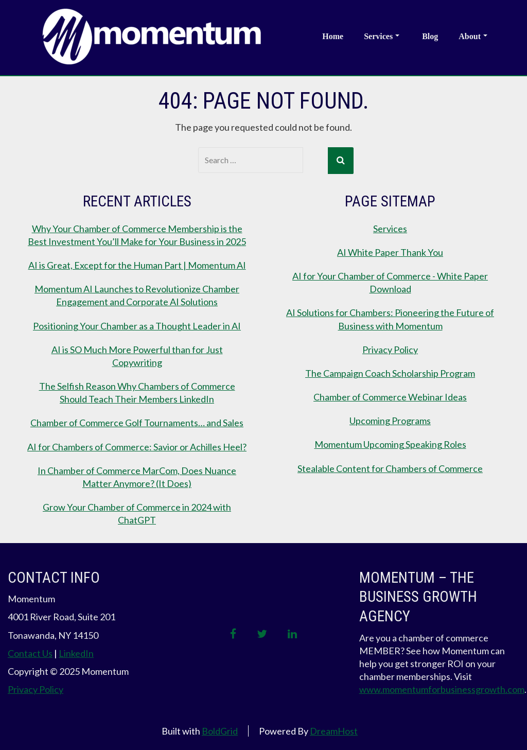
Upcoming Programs (390, 419)
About (473, 36)
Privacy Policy (390, 348)
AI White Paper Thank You (390, 250)
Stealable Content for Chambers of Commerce (390, 467)
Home (332, 36)
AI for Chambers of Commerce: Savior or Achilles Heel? (137, 445)
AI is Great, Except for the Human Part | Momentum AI (137, 264)
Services (381, 36)
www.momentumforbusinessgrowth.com (441, 688)
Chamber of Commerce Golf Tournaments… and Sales (136, 421)
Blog (430, 36)
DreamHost (334, 729)
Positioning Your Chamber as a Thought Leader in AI (137, 324)
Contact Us (30, 652)
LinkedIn (76, 652)
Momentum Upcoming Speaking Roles (390, 443)
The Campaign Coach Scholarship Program (390, 372)
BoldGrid (220, 729)
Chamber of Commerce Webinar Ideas (390, 396)
